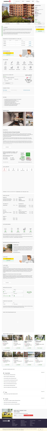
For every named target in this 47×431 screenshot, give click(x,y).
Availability (39, 23)
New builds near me (23, 424)
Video (29, 23)
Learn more (22, 429)
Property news (22, 420)
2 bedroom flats (16, 79)
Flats (23, 1)
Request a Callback (8, 258)
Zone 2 (27, 191)
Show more (7, 282)
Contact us (31, 425)
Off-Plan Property (14, 425)
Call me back (28, 415)
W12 (21, 191)
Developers (28, 1)
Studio (5, 79)
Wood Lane (20, 199)
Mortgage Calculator (14, 424)
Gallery (18, 23)
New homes (17, 1)
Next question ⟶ (8, 83)
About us (31, 424)
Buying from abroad (23, 425)
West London (24, 191)
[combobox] (15, 415)
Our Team (40, 420)
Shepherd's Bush (37, 10)
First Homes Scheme (32, 420)
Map (7, 23)
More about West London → (17, 252)
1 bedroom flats (10, 79)
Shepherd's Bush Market (38, 13)
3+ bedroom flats (6, 80)
